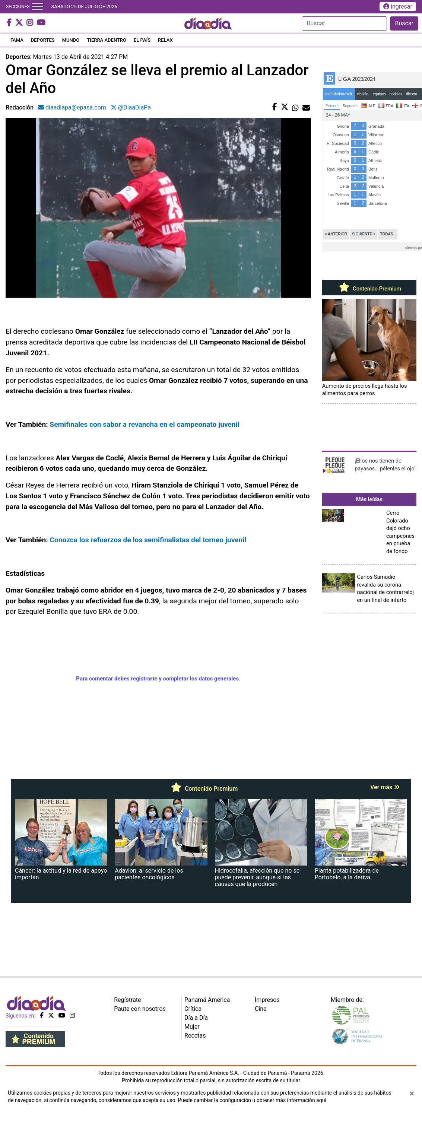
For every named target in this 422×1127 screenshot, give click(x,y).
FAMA (16, 40)
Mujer (192, 1026)
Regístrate (127, 999)
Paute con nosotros (140, 1008)
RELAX (165, 40)
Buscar (404, 23)
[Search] (344, 23)
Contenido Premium (369, 288)
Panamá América (207, 999)
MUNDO (71, 40)
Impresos (267, 999)
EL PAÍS (142, 40)
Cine (261, 1008)
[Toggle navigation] (37, 6)
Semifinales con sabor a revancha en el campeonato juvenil (144, 424)
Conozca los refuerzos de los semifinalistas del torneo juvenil (148, 540)
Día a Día (196, 1017)
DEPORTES (43, 40)
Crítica (193, 1008)
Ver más (385, 787)
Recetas (195, 1035)
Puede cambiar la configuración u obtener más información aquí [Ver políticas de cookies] (252, 1100)
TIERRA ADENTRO (106, 40)
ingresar (397, 6)
